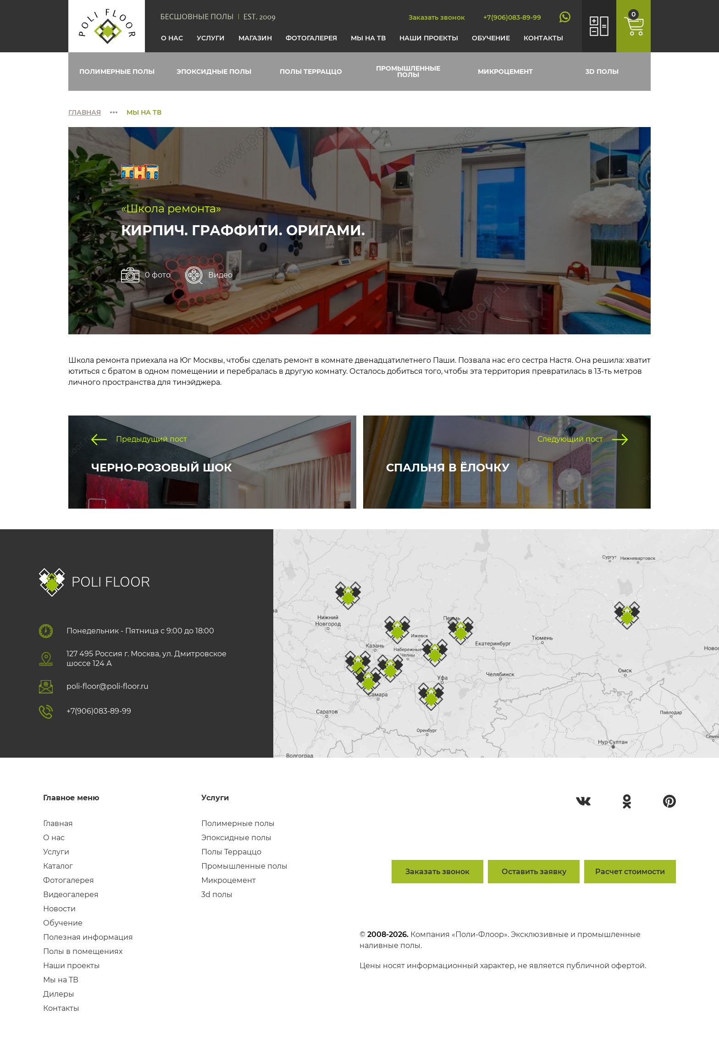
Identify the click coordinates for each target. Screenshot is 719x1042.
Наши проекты (428, 38)
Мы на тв (368, 38)
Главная (84, 112)
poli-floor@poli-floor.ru (107, 686)
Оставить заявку (534, 871)
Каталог (58, 866)
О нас (172, 38)
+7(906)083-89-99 (512, 17)
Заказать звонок (437, 17)
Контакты (543, 38)
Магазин (255, 38)
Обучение (491, 38)
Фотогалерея (311, 38)
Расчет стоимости (630, 871)
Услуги (211, 38)
